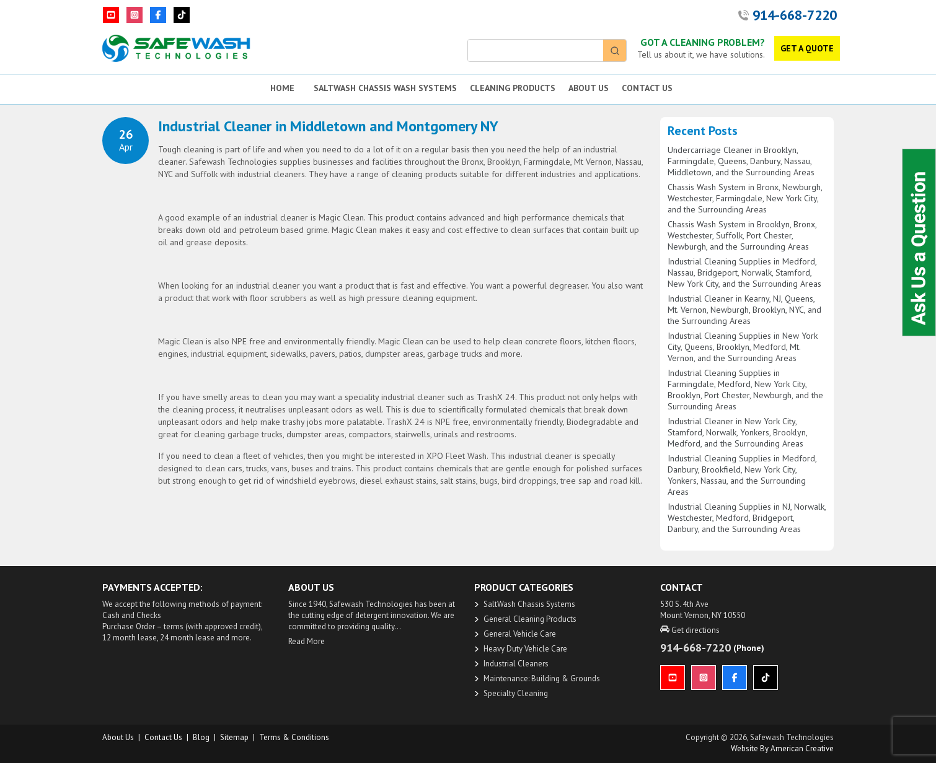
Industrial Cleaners (516, 663)
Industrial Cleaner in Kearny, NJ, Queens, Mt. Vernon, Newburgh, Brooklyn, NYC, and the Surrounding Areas (744, 309)
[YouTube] (111, 15)
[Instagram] (134, 15)
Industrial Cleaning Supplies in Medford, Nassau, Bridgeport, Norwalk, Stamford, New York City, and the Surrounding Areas (744, 272)
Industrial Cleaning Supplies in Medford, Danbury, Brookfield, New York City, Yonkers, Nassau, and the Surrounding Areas (742, 475)
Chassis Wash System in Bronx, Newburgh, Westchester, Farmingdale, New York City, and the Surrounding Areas (745, 198)
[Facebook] (158, 15)
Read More (306, 641)
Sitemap (234, 737)
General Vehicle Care (519, 634)
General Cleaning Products (529, 619)
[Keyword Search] (535, 50)
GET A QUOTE (807, 48)
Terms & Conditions (294, 737)
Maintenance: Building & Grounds (541, 678)
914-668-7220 (795, 15)
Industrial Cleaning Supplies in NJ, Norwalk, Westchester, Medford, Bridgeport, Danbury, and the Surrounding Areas (747, 517)
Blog (201, 737)
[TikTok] (181, 15)
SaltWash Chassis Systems (529, 604)
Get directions (690, 630)
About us (118, 737)
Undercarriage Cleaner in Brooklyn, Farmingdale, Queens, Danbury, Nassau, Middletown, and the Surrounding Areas (741, 161)
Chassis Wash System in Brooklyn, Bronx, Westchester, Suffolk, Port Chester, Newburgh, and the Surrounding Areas (742, 235)
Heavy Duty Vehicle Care (525, 648)
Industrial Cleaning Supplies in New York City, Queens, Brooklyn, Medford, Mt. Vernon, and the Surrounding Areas (743, 347)
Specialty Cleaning (515, 693)
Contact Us (163, 737)
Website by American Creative (782, 748)
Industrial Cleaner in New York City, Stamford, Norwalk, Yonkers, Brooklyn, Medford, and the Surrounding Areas (737, 432)
